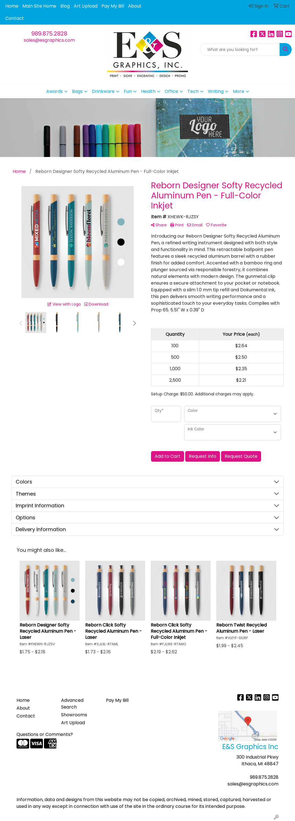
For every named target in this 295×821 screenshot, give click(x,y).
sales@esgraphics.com (49, 40)
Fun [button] (128, 91)
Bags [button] (77, 91)
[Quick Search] (240, 49)
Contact (14, 18)
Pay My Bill (112, 6)
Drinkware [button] (103, 91)
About (134, 6)
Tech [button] (193, 91)
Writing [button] (216, 91)
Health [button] (148, 91)
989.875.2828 (49, 33)
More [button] (238, 91)
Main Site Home (39, 6)
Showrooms (74, 715)
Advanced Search (72, 703)
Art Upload (85, 6)
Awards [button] (54, 91)
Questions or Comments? (45, 734)
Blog (65, 6)
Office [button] (171, 91)
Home (11, 6)
